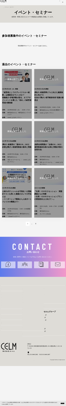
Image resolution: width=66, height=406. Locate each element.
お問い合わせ (54, 2)
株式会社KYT (48, 375)
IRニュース (25, 338)
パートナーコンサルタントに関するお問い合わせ (25, 298)
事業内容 (4, 327)
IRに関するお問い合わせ (41, 298)
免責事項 (25, 358)
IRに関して (47, 337)
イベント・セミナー (8, 356)
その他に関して (48, 340)
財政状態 (25, 333)
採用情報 (47, 347)
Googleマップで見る (34, 395)
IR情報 (25, 327)
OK (60, 403)
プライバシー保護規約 (26, 404)
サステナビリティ (29, 372)
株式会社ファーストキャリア (53, 362)
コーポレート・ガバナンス (30, 353)
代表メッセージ (6, 338)
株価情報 (25, 363)
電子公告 (25, 365)
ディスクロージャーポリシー (31, 350)
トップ (4, 7)
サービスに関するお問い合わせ (8, 298)
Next (41, 250)
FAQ (23, 343)
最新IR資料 (25, 348)
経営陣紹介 (4, 341)
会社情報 (4, 333)
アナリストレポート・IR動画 (31, 330)
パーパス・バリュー (7, 336)
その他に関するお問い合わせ (58, 298)
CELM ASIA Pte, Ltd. (50, 360)
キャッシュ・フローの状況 (30, 340)
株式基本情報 (26, 355)
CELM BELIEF (7, 369)
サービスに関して (49, 330)
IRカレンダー (26, 335)
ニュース (4, 350)
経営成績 (25, 360)
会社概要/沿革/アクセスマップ (10, 343)
